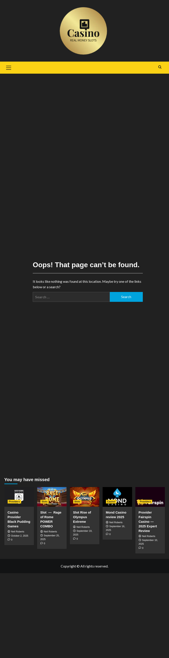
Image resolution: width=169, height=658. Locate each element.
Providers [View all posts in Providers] (14, 501)
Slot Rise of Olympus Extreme (82, 516)
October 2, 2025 (19, 535)
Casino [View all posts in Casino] (111, 501)
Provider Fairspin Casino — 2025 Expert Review (148, 521)
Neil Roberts (17, 531)
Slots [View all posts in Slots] (45, 501)
